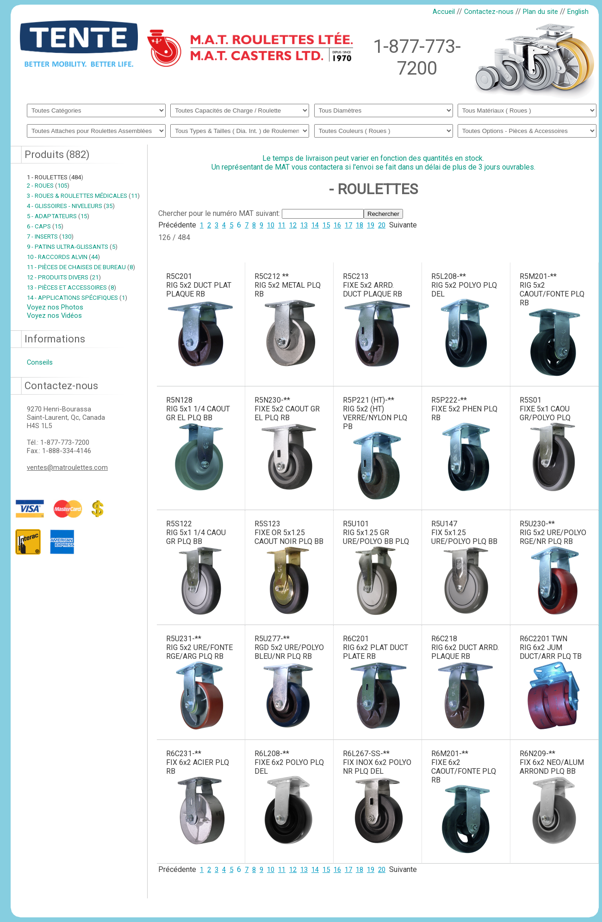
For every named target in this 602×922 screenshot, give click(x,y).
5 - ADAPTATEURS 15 (58, 216)
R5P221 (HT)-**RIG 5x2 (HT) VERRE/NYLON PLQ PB (375, 413)
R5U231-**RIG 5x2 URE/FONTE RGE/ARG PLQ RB (199, 647)
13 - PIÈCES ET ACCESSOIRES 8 (71, 287)
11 (281, 225)
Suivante (403, 225)
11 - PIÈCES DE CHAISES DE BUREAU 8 (81, 267)
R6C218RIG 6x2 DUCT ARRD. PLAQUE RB (465, 647)
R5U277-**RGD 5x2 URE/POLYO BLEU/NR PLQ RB (289, 647)
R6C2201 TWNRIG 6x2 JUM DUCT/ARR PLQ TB (551, 647)
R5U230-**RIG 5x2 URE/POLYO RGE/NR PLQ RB (553, 532)
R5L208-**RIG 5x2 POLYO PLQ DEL (464, 285)
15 (326, 225)
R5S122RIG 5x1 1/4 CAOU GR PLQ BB (196, 532)
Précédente (177, 225)
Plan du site (540, 11)
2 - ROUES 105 (48, 185)
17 (348, 225)
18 (359, 225)
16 (337, 225)
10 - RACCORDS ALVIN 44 (63, 256)
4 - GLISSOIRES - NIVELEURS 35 (71, 205)
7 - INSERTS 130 (50, 236)
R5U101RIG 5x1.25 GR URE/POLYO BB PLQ (376, 532)
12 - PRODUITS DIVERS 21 (64, 277)
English (578, 11)
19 (370, 225)
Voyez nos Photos (55, 307)
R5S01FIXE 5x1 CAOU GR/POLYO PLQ (545, 409)
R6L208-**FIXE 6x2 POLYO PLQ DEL (289, 762)
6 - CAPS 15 (45, 226)
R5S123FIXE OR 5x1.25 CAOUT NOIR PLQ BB (288, 532)
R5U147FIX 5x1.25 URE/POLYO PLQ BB (464, 532)
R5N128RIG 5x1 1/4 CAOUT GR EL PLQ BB (198, 409)
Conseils (40, 362)
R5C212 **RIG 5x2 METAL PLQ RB (287, 285)
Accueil (444, 11)
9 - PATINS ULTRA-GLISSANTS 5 (72, 246)
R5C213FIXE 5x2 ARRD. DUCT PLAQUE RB (372, 285)
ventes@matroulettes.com (67, 467)
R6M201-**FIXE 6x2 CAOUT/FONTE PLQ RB (463, 766)
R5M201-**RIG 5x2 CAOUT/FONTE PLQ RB (552, 289)
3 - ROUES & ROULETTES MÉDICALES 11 (83, 195)
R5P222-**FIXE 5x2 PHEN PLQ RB (464, 409)
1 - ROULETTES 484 (55, 177)
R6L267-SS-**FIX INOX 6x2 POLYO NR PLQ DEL (377, 762)
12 (293, 225)
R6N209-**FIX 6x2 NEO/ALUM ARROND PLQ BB (552, 762)
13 (304, 225)
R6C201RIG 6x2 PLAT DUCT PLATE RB (375, 647)
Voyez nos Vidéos (54, 315)
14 (315, 225)
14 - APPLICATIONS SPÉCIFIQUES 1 (77, 297)
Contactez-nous (489, 11)
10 (270, 225)
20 (381, 225)
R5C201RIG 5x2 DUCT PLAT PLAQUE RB (198, 285)
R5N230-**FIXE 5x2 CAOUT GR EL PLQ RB (287, 409)
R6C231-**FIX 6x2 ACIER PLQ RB (197, 762)
